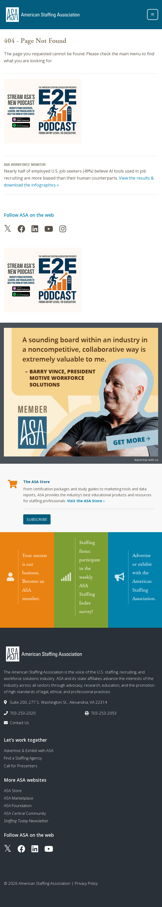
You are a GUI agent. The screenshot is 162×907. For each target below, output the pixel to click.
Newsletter (26, 817)
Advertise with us (146, 460)
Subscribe (37, 519)
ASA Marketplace (18, 794)
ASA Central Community (25, 809)
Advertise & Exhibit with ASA (28, 746)
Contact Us (19, 719)
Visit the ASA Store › (85, 500)
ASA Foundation (18, 801)
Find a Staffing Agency (23, 754)
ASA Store (13, 786)
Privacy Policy (86, 879)
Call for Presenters (20, 762)
